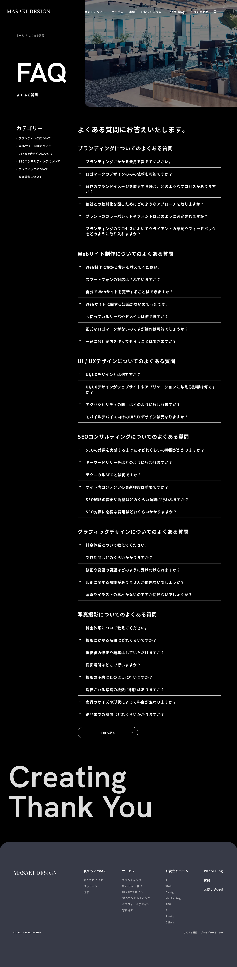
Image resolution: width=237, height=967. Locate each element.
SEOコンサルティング (136, 898)
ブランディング (132, 880)
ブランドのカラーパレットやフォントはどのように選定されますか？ (147, 216)
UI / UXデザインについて (36, 154)
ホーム (20, 35)
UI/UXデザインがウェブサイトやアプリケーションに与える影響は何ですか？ (151, 389)
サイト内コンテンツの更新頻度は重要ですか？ (127, 487)
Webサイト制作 (132, 886)
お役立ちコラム (151, 12)
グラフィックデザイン (136, 904)
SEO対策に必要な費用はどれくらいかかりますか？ (131, 511)
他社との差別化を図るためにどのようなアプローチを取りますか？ (145, 203)
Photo (170, 916)
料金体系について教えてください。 (117, 545)
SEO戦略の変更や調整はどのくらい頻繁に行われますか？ (137, 499)
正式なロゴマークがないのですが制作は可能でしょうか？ (137, 328)
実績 (132, 12)
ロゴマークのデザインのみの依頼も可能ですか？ (129, 173)
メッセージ (91, 886)
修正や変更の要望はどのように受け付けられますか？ (133, 569)
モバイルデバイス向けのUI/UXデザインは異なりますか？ (137, 416)
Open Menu (227, 11)
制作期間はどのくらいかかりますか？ (119, 557)
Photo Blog (176, 12)
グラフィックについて (33, 169)
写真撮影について (30, 177)
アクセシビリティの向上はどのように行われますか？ (133, 404)
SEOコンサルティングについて (39, 161)
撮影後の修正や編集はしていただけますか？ (125, 652)
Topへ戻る (107, 733)
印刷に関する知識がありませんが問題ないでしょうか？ (135, 582)
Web (169, 886)
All (168, 880)
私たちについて (95, 12)
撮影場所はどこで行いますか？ (113, 664)
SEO (168, 904)
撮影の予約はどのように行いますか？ (119, 677)
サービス (117, 12)
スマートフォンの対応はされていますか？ (123, 279)
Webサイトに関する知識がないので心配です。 (127, 304)
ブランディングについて (35, 138)
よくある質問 (191, 932)
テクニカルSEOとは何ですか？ (113, 474)
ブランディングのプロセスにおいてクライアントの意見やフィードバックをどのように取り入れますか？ (151, 231)
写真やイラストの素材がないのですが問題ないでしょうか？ (139, 594)
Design (171, 892)
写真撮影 (127, 910)
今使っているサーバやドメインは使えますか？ (127, 316)
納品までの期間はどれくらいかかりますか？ (125, 714)
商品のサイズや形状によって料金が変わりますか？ (131, 701)
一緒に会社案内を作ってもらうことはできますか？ (131, 341)
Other (170, 922)
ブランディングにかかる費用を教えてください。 (129, 161)
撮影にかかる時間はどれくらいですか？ (121, 640)
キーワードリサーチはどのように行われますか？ (129, 462)
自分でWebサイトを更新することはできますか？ (129, 291)
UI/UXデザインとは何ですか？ (113, 374)
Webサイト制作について (35, 146)
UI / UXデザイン (132, 892)
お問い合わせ (200, 12)
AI (167, 910)
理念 (86, 892)
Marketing (173, 898)
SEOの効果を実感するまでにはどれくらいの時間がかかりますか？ (145, 449)
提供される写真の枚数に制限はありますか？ (125, 689)
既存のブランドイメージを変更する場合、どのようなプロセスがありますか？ (151, 189)
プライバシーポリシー (212, 932)
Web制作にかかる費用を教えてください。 (124, 267)
